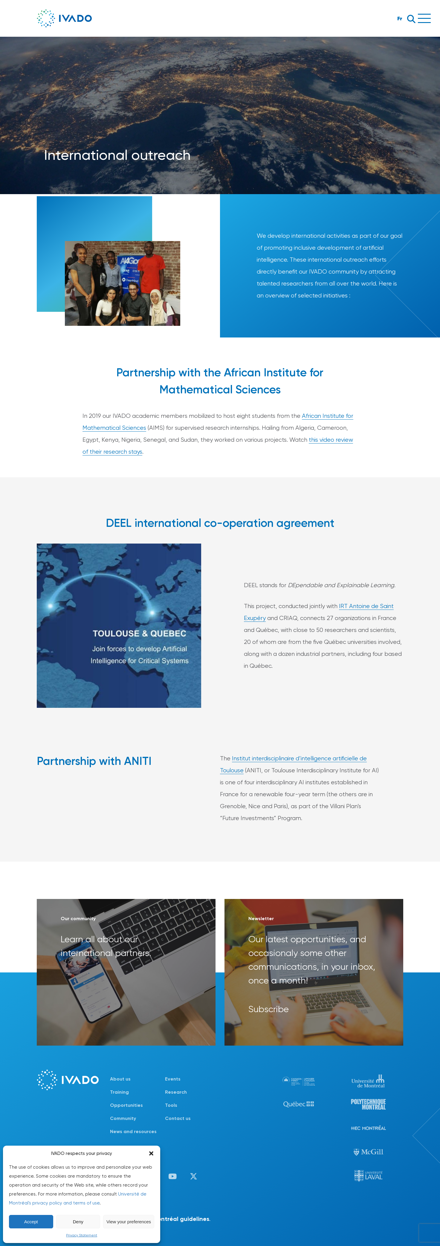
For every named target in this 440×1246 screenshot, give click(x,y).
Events (173, 1079)
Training (119, 1092)
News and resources (133, 1131)
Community (123, 1118)
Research (176, 1092)
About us (120, 1079)
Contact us (178, 1118)
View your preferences (128, 1221)
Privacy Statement (81, 1235)
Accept (31, 1221)
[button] (151, 1153)
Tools (171, 1105)
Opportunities (126, 1105)
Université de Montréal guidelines (161, 1218)
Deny (78, 1221)
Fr (399, 18)
